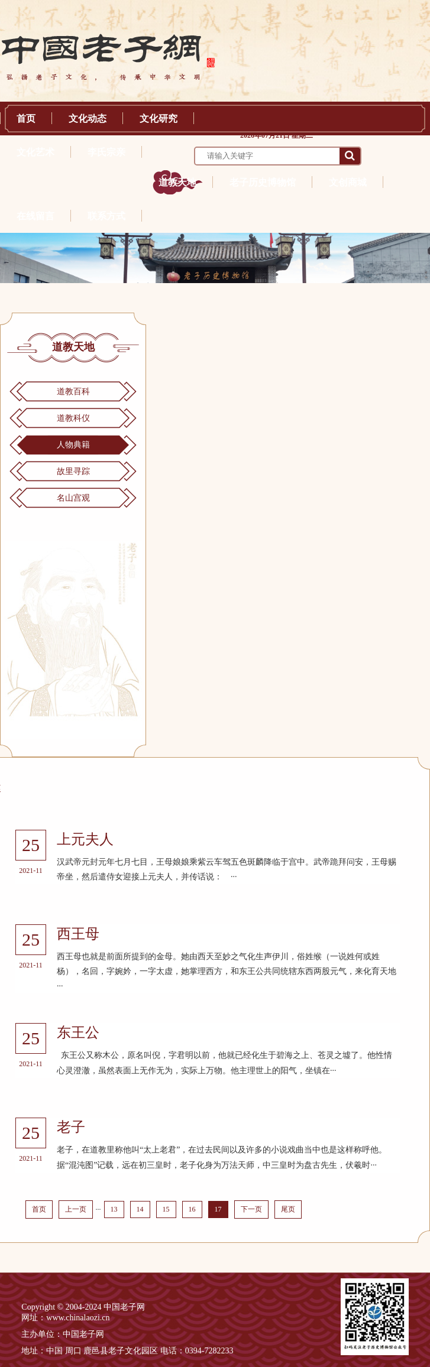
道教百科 (73, 391)
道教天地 (177, 182)
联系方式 (106, 216)
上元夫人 (85, 839)
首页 (26, 118)
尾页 (288, 1209)
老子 (71, 1127)
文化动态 (87, 118)
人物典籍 (73, 444)
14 (140, 1209)
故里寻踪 (73, 471)
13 (114, 1209)
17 (218, 1209)
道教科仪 (73, 418)
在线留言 (35, 216)
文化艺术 (35, 152)
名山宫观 (73, 497)
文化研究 (158, 118)
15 (166, 1209)
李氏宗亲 (106, 152)
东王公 (78, 1032)
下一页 (251, 1209)
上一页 (75, 1209)
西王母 (78, 933)
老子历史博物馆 (262, 182)
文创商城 (348, 182)
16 (192, 1209)
